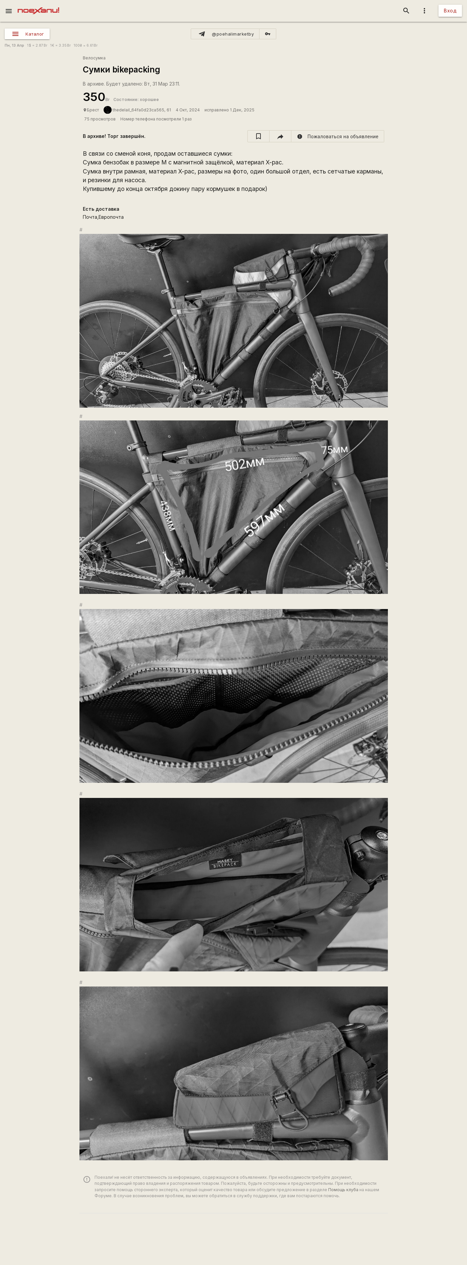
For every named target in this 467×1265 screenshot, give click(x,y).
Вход (450, 10)
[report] (337, 136)
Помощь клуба (343, 1189)
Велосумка (94, 57)
